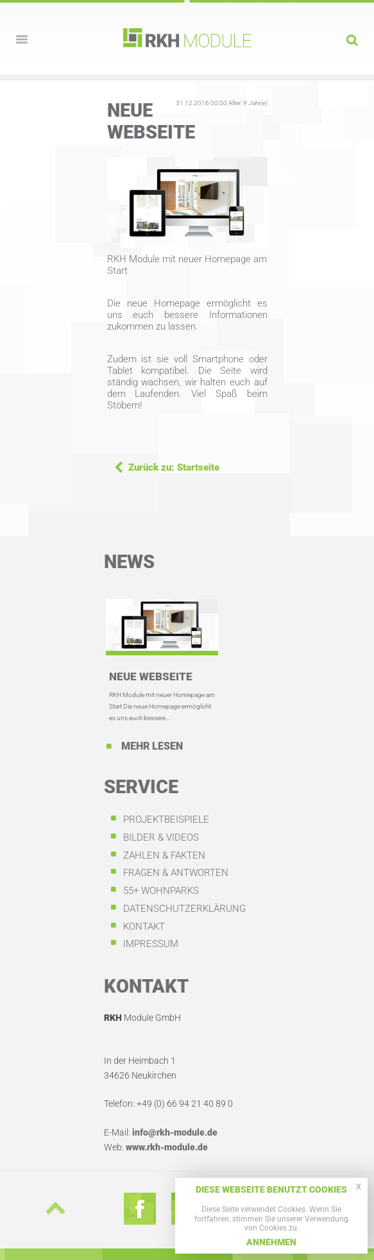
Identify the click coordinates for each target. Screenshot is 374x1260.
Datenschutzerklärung (184, 908)
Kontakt (144, 926)
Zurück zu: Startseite (173, 467)
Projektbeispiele (166, 819)
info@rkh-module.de (174, 1132)
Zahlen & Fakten (164, 855)
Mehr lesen (151, 746)
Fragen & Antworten (175, 872)
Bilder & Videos (161, 837)
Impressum (150, 944)
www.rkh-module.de (167, 1147)
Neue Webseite (150, 676)
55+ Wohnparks (161, 890)
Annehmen (271, 1242)
